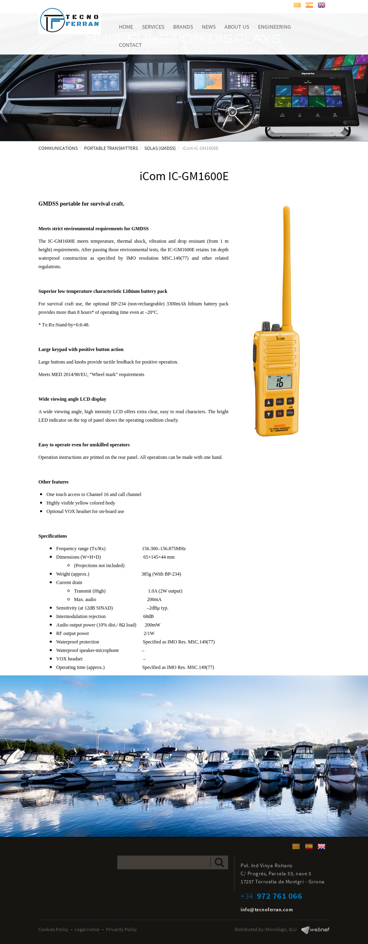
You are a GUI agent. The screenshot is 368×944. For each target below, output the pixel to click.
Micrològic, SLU (281, 929)
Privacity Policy (121, 929)
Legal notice (87, 929)
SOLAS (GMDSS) (160, 148)
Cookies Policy (53, 929)
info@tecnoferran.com (267, 909)
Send (219, 862)
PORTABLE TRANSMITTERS (111, 148)
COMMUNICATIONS (58, 148)
